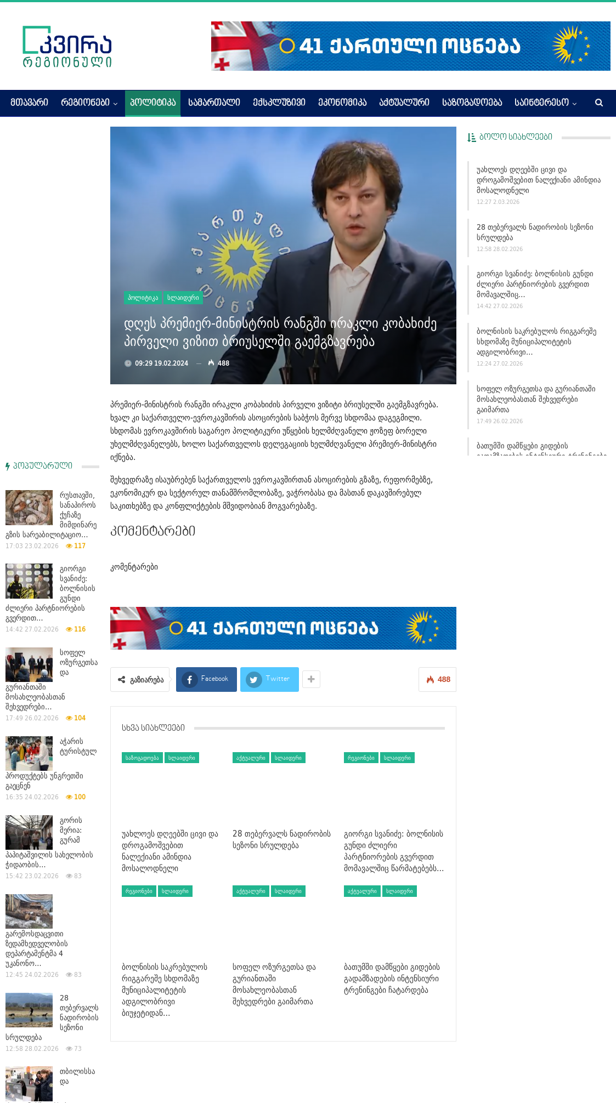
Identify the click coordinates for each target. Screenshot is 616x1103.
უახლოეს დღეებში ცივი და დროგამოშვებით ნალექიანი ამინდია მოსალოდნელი (539, 179)
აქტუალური (404, 104)
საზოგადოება (472, 104)
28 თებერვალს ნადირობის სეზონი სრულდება (535, 232)
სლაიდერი (183, 297)
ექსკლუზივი (279, 104)
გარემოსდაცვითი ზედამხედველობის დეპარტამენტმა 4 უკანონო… (36, 619)
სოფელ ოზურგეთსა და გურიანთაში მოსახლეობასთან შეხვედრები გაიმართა (536, 399)
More (524, 104)
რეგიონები (85, 104)
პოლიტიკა (153, 104)
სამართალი (214, 104)
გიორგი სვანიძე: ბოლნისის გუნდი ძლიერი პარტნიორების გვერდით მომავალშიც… (535, 284)
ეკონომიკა (342, 104)
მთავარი (29, 104)
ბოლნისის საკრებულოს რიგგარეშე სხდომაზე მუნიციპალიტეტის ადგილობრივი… (536, 341)
